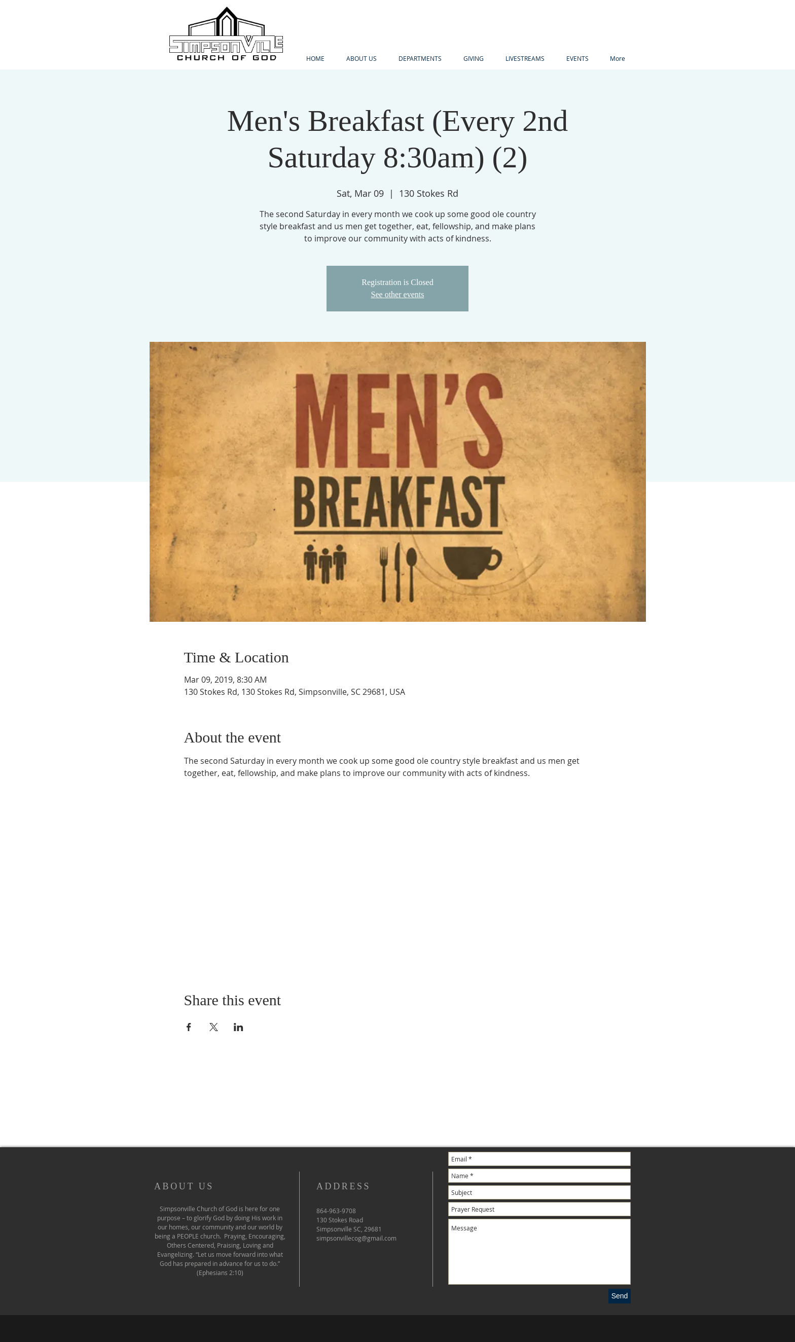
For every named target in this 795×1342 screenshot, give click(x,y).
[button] (419, 58)
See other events (397, 294)
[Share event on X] (214, 1027)
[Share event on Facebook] (189, 1027)
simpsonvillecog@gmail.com (356, 1238)
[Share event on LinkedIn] (238, 1027)
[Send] (619, 1296)
